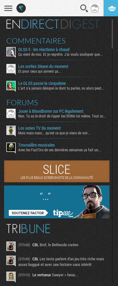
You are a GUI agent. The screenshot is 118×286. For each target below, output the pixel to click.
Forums (22, 102)
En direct (32, 24)
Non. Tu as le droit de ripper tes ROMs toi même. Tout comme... (62, 116)
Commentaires (36, 40)
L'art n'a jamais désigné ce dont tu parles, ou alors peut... (61, 88)
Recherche (84, 8)
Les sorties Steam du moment (43, 66)
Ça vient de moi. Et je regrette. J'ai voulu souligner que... (60, 54)
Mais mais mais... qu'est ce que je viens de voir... (54, 133)
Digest (80, 24)
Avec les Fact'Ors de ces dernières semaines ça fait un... (59, 150)
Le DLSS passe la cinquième (42, 83)
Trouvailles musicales (36, 145)
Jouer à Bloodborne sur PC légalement (50, 111)
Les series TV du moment (39, 128)
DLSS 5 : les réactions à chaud (44, 49)
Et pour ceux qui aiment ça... (39, 71)
